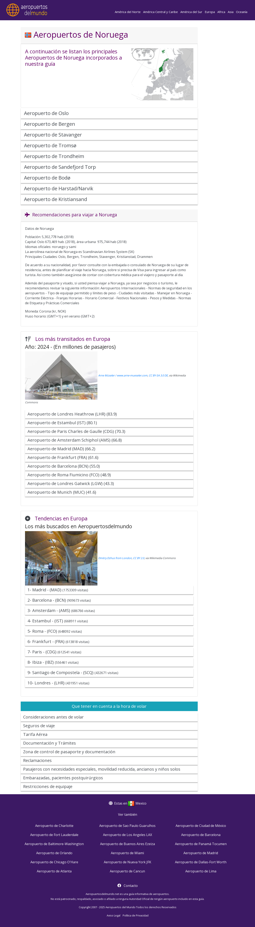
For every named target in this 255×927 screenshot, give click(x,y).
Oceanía (241, 12)
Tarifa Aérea (35, 734)
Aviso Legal (113, 915)
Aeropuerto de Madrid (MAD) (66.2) (61, 449)
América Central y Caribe (160, 12)
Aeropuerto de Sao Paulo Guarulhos (127, 825)
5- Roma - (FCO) (55, 631)
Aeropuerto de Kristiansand (55, 199)
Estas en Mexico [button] (127, 803)
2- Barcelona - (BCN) (59, 600)
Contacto (131, 885)
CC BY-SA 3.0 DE (158, 375)
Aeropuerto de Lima (200, 871)
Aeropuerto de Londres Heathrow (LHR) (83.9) (72, 414)
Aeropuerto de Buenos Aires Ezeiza (127, 844)
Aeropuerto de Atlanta (54, 871)
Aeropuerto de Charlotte (54, 825)
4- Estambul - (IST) (58, 621)
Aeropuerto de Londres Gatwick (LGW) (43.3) (71, 483)
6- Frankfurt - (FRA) (58, 641)
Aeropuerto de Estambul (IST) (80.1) (62, 422)
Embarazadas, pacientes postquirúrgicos (63, 778)
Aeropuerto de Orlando (54, 853)
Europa (210, 12)
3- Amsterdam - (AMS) (61, 610)
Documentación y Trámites (49, 743)
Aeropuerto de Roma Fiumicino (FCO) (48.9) (69, 475)
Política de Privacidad (135, 915)
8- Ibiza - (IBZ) (53, 662)
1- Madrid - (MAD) (58, 590)
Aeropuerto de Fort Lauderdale (54, 834)
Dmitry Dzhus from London (115, 558)
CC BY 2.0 (138, 558)
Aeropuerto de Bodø (47, 177)
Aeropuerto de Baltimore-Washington (54, 844)
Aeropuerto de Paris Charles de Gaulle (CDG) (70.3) (76, 431)
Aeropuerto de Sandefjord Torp (60, 166)
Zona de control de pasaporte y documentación (69, 752)
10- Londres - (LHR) (58, 683)
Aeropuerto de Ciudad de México (201, 825)
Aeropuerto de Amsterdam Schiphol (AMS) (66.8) (75, 440)
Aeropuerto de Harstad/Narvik (58, 188)
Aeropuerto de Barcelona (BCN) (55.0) (64, 466)
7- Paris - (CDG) (54, 652)
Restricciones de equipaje (47, 786)
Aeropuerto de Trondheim (54, 156)
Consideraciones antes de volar (53, 717)
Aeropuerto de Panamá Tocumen (201, 844)
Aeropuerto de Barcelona (200, 834)
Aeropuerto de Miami (127, 853)
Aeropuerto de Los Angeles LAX (127, 834)
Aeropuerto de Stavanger (53, 134)
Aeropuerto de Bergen (49, 123)
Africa (221, 12)
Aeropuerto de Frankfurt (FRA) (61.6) (63, 457)
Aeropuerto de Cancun (127, 871)
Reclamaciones (37, 760)
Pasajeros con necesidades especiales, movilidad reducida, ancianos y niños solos (101, 769)
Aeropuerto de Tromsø (50, 145)
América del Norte (128, 12)
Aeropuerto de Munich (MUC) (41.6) (62, 492)
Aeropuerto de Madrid (200, 853)
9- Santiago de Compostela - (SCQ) (73, 672)
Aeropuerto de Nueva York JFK (127, 862)
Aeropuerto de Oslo (46, 113)
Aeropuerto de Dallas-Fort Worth (200, 862)
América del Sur (191, 12)
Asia (230, 12)
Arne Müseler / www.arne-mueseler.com (122, 375)
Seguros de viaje (39, 725)
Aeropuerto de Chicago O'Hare (54, 862)
